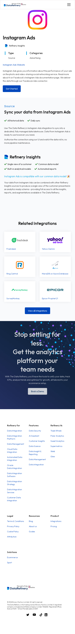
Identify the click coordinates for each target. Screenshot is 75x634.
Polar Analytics (57, 436)
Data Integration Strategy (14, 483)
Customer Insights (37, 441)
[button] (68, 4)
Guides (32, 531)
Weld (53, 451)
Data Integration (14, 430)
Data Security (35, 430)
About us (33, 526)
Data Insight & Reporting (35, 453)
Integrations (56, 521)
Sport (9, 562)
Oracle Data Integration (14, 466)
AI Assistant (34, 436)
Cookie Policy (13, 531)
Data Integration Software (14, 475)
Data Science (34, 446)
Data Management (15, 444)
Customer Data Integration (14, 499)
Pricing (54, 526)
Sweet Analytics (57, 441)
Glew (53, 456)
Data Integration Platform (14, 437)
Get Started (12, 88)
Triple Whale (56, 430)
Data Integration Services (14, 491)
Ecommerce (12, 557)
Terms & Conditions (15, 521)
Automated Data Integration (14, 458)
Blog (31, 521)
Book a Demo (37, 391)
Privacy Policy (13, 526)
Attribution (12, 536)
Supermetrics (56, 446)
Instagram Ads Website (14, 64)
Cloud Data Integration (12, 450)
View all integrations (37, 310)
